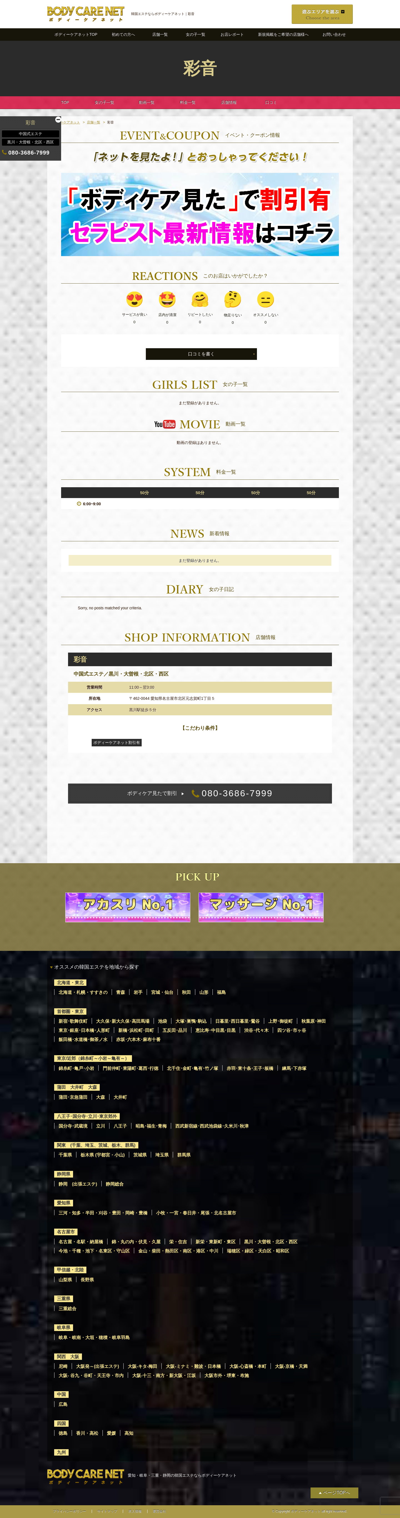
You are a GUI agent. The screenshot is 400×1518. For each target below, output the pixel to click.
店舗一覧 (160, 34)
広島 (63, 1404)
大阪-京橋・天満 (291, 1366)
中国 (61, 1394)
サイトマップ (107, 1511)
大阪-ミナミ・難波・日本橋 (193, 1366)
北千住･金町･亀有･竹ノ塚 (192, 1068)
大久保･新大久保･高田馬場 (122, 1021)
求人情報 (135, 1511)
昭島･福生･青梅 (151, 1126)
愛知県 (63, 1203)
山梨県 (65, 1279)
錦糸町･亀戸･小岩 (76, 1068)
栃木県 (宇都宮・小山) (103, 1155)
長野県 (87, 1279)
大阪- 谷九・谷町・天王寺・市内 (91, 1375)
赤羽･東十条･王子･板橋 (250, 1068)
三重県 (63, 1298)
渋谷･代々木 (256, 1030)
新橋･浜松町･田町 (136, 1030)
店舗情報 (229, 102)
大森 (100, 1097)
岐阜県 (63, 1327)
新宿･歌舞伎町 (73, 1021)
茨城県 (140, 1155)
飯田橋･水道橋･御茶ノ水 (83, 1039)
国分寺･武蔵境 (73, 1126)
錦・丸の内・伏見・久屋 (136, 1241)
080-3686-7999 (200, 793)
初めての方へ (123, 34)
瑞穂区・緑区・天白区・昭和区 (258, 1251)
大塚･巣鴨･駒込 (191, 1021)
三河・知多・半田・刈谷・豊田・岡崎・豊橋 (103, 1213)
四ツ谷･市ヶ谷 (291, 1030)
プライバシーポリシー (69, 1511)
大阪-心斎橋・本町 (247, 1366)
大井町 (120, 1097)
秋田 (186, 992)
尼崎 (63, 1366)
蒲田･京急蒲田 (73, 1097)
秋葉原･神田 (313, 1021)
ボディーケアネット (65, 122)
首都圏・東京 (70, 1011)
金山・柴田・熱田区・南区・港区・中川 (178, 1251)
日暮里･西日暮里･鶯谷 (237, 1021)
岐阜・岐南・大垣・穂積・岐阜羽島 (94, 1337)
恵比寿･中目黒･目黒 (216, 1030)
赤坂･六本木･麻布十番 (138, 1039)
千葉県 (65, 1155)
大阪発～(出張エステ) (97, 1366)
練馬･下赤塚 (294, 1068)
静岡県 (63, 1174)
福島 (221, 992)
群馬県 (184, 1155)
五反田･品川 (174, 1030)
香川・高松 (87, 1433)
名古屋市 (66, 1231)
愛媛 (111, 1433)
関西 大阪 (68, 1356)
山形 (203, 992)
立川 (100, 1126)
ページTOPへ (336, 1492)
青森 (120, 992)
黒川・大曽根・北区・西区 (271, 1241)
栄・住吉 (178, 1241)
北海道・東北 (70, 982)
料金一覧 (188, 102)
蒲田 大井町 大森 (77, 1087)
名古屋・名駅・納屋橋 (81, 1241)
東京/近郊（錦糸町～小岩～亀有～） (93, 1058)
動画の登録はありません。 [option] (200, 442)
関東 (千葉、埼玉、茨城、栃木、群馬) (96, 1145)
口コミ (271, 102)
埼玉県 (162, 1155)
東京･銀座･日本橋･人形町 (84, 1030)
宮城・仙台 (162, 992)
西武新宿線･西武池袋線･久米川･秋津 (212, 1126)
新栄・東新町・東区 (216, 1241)
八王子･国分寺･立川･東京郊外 (87, 1116)
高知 (128, 1433)
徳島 (63, 1433)
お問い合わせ (334, 34)
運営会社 (159, 1511)
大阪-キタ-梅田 (143, 1366)
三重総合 (67, 1308)
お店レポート (232, 34)
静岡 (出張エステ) (78, 1184)
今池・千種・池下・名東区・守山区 (94, 1251)
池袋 (162, 1021)
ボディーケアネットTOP (76, 34)
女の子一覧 (195, 34)
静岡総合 (115, 1184)
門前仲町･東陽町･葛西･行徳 (130, 1068)
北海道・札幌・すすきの (83, 992)
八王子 (120, 1126)
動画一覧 (146, 102)
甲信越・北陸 (70, 1269)
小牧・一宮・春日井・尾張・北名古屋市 (196, 1213)
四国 (61, 1423)
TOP (65, 102)
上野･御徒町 (280, 1021)
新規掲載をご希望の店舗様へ (283, 34)
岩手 (138, 992)
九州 (61, 1452)
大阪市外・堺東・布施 (226, 1375)
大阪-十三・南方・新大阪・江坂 (164, 1375)
